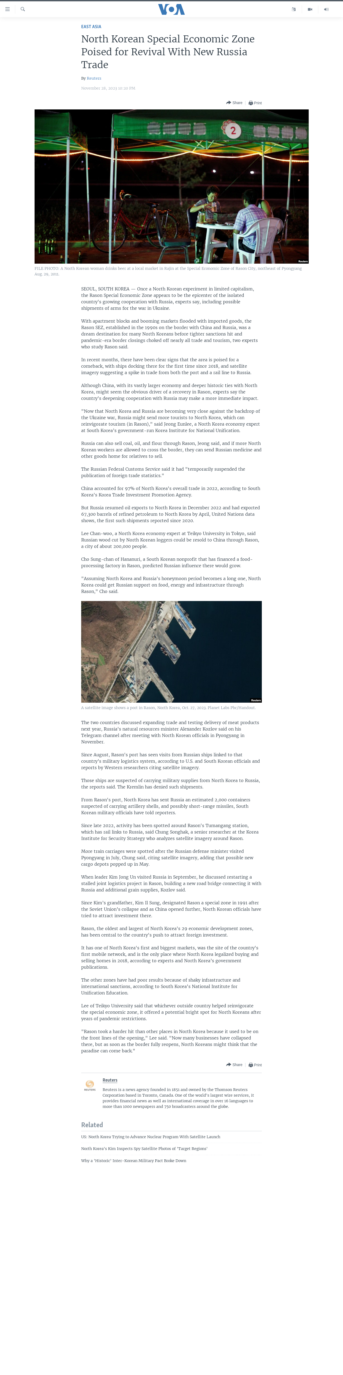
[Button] (234, 103)
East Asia (91, 27)
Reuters (94, 78)
